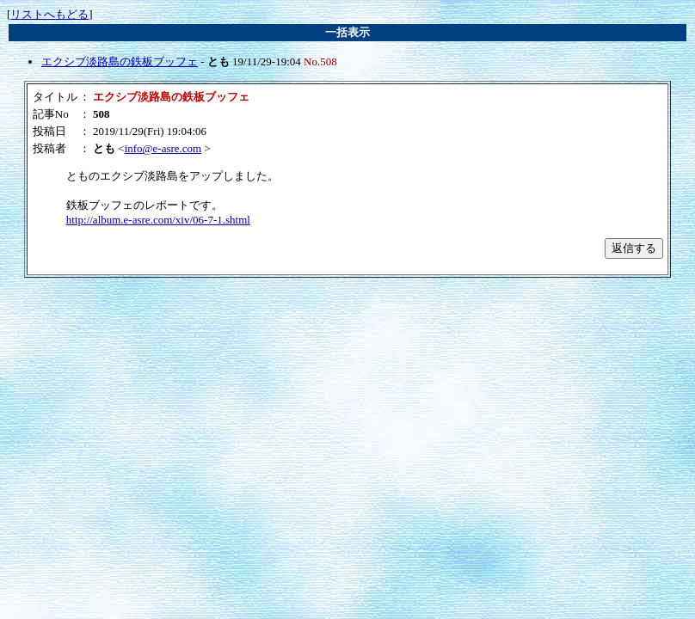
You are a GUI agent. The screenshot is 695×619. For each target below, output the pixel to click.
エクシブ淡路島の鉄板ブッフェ (119, 61)
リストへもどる (49, 14)
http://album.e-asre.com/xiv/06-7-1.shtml (158, 219)
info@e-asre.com (163, 148)
